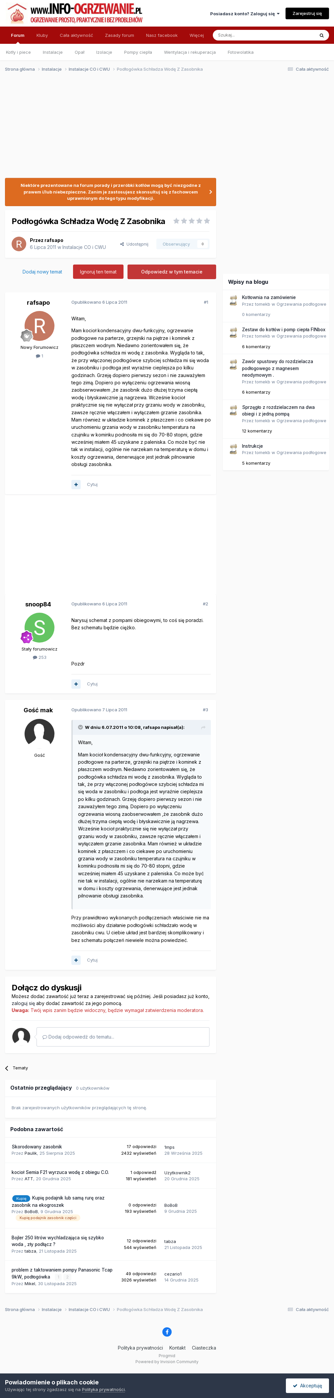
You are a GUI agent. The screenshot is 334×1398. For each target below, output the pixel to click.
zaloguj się (23, 1003)
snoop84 (38, 604)
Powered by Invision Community (167, 1361)
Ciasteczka (204, 1348)
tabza (30, 1251)
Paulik (31, 1153)
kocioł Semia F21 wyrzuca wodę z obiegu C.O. (60, 1172)
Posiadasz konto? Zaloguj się (245, 13)
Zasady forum (119, 35)
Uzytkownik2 (177, 1172)
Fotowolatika (241, 52)
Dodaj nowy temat (42, 271)
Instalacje (53, 52)
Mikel (30, 1283)
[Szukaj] (247, 35)
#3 (205, 709)
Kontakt (177, 1348)
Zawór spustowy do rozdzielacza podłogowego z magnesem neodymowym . (277, 368)
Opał (79, 52)
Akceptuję (307, 1385)
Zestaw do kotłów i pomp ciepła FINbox (283, 329)
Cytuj (92, 484)
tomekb (262, 304)
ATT (29, 1178)
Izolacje (104, 52)
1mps (169, 1147)
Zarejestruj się (307, 13)
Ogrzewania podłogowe (301, 304)
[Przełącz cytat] (81, 727)
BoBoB (31, 1211)
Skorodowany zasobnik (37, 1146)
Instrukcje (252, 446)
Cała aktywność (76, 35)
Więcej (197, 35)
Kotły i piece (18, 52)
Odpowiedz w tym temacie (172, 271)
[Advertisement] (164, 128)
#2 (205, 603)
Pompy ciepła (138, 52)
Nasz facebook (162, 35)
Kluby (42, 35)
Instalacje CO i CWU (84, 247)
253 (39, 657)
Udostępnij (134, 244)
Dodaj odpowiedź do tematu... (78, 1037)
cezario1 (173, 1274)
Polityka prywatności (140, 1348)
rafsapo (53, 240)
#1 (206, 302)
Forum (18, 38)
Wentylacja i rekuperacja (190, 52)
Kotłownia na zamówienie (269, 297)
